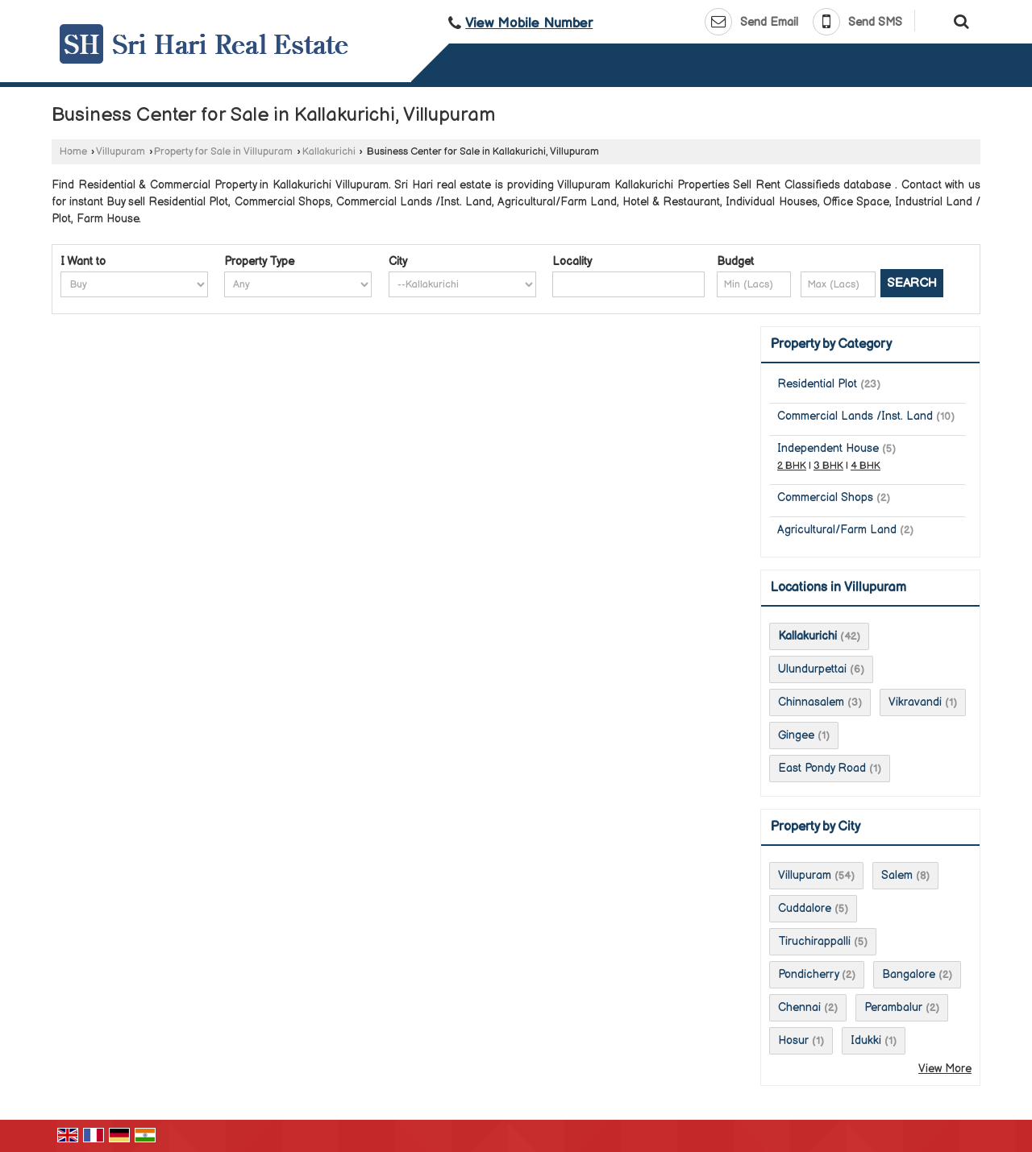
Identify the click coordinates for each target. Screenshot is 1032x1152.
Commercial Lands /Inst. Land (855, 416)
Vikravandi (915, 702)
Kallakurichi (329, 152)
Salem (897, 875)
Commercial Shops (825, 497)
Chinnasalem (811, 702)
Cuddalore (804, 908)
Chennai (799, 1007)
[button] (529, 23)
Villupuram (120, 152)
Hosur (793, 1040)
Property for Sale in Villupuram (223, 152)
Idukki (866, 1040)
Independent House (828, 448)
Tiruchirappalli (814, 941)
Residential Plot (817, 384)
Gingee (796, 735)
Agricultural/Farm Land (837, 530)
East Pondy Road (822, 768)
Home (73, 152)
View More (945, 1068)
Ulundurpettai (812, 669)
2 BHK (791, 466)
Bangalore (908, 974)
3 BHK (828, 466)
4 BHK (865, 466)
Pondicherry (808, 974)
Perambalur (893, 1007)
